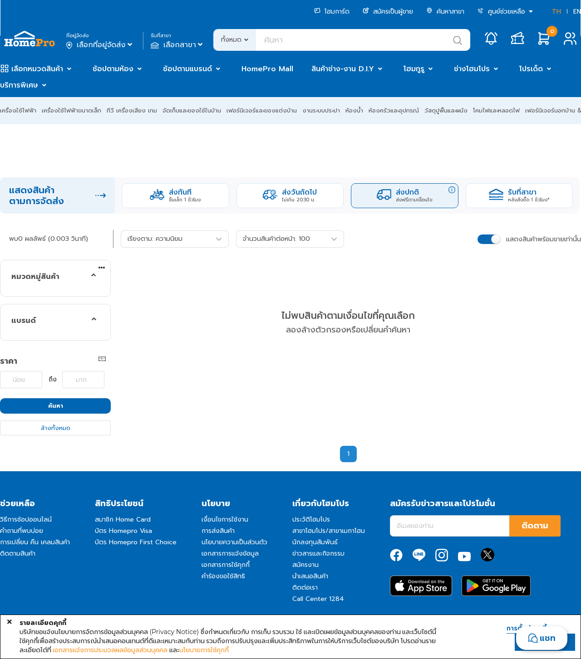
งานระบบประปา (321, 110)
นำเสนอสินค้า (310, 576)
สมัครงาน (305, 565)
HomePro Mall (267, 68)
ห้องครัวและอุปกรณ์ (394, 110)
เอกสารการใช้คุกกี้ (226, 565)
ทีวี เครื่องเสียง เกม (132, 110)
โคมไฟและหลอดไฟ (496, 110)
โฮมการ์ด (332, 11)
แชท (548, 638)
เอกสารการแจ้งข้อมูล (230, 553)
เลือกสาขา (178, 44)
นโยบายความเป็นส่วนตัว (234, 542)
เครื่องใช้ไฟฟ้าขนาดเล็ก (71, 110)
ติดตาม (535, 525)
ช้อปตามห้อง (113, 68)
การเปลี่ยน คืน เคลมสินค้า (35, 542)
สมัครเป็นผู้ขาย (388, 11)
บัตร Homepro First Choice (136, 542)
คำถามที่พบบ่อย (21, 531)
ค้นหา (55, 405)
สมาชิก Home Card (123, 519)
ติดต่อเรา (305, 587)
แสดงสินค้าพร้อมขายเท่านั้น (543, 239)
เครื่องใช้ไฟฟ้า (18, 110)
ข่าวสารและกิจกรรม (318, 553)
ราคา (8, 361)
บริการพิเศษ (19, 85)
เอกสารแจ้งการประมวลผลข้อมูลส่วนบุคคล (110, 650)
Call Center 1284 (318, 599)
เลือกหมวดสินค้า (37, 68)
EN (577, 11)
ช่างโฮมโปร (472, 68)
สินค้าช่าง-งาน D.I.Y (342, 68)
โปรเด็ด (531, 68)
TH (556, 11)
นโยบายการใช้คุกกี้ (204, 650)
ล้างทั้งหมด (55, 428)
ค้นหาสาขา (445, 11)
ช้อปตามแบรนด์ (187, 68)
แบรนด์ (23, 320)
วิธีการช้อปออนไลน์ (26, 519)
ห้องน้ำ (354, 110)
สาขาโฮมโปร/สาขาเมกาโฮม (328, 531)
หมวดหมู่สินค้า (35, 276)
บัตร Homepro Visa (123, 531)
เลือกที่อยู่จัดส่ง (100, 44)
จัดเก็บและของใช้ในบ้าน (191, 110)
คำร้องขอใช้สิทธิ (223, 576)
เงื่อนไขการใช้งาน (225, 519)
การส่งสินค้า (218, 531)
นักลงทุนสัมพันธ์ (315, 542)
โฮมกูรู (414, 68)
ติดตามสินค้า (17, 553)
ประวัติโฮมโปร (311, 519)
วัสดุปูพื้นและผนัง (446, 110)
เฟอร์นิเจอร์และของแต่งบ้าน (261, 110)
